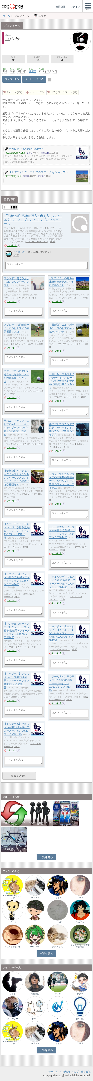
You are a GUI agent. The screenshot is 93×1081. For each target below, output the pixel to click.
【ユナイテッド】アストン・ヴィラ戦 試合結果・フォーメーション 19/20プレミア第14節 (17, 531)
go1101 (35, 1019)
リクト (12, 994)
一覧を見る (46, 857)
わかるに (80, 1019)
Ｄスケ (80, 994)
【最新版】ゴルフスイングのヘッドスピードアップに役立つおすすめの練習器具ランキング (61, 381)
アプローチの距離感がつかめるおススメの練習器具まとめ (16, 328)
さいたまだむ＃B (13, 947)
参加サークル (62, 59)
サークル (53, 1071)
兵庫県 (32, 71)
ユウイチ (12, 922)
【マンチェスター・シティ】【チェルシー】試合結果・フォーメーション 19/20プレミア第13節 (61, 633)
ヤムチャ (80, 922)
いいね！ (12, 245)
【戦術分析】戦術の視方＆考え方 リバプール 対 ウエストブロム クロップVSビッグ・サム (33, 220)
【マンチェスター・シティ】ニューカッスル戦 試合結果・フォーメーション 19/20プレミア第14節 (17, 630)
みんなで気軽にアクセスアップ (40, 824)
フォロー (13, 59)
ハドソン (35, 897)
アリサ (80, 897)
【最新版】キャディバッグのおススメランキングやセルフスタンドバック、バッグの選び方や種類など (16, 477)
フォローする (12, 79)
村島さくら (57, 947)
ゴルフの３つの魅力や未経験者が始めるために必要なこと (61, 282)
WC (57, 1019)
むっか (58, 994)
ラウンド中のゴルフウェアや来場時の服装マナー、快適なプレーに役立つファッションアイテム (61, 481)
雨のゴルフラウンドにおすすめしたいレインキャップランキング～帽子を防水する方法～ (16, 427)
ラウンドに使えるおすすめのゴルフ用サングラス (16, 282)
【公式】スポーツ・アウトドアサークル (14, 850)
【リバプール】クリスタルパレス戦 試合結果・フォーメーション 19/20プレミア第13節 (16, 680)
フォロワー (38, 59)
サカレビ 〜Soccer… (36, 241)
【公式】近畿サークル (66, 825)
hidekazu (35, 994)
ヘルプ (75, 1071)
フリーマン (35, 947)
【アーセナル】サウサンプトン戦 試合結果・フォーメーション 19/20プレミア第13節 (62, 683)
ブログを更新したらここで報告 (14, 824)
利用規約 (65, 1071)
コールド (57, 922)
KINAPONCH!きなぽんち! (12, 896)
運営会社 (86, 1071)
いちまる (57, 897)
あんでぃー (12, 1019)
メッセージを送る (34, 79)
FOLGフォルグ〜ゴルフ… (17, 298)
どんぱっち (19, 251)
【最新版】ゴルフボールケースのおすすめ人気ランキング (61, 328)
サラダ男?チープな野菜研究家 (80, 946)
